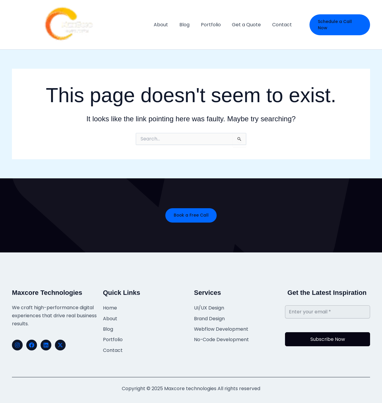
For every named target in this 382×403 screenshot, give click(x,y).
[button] (339, 24)
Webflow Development (221, 327)
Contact (113, 347)
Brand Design (209, 317)
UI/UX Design (209, 308)
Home (110, 308)
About (110, 317)
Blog (108, 327)
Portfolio (113, 337)
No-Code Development (221, 337)
